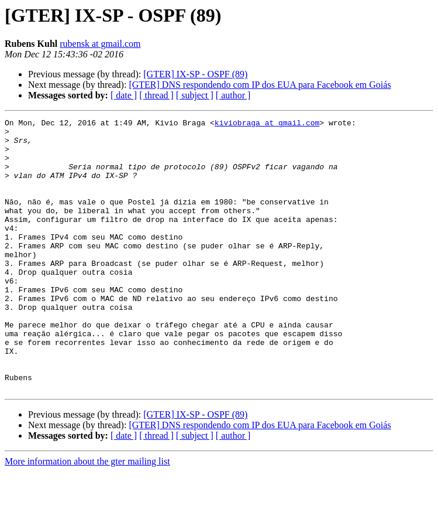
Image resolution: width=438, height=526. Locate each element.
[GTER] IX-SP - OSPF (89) (195, 74)
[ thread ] (156, 95)
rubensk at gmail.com (100, 44)
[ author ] (233, 95)
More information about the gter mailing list (87, 516)
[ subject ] (194, 95)
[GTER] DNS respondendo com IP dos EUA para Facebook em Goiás (260, 85)
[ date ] (124, 95)
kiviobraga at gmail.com (267, 124)
